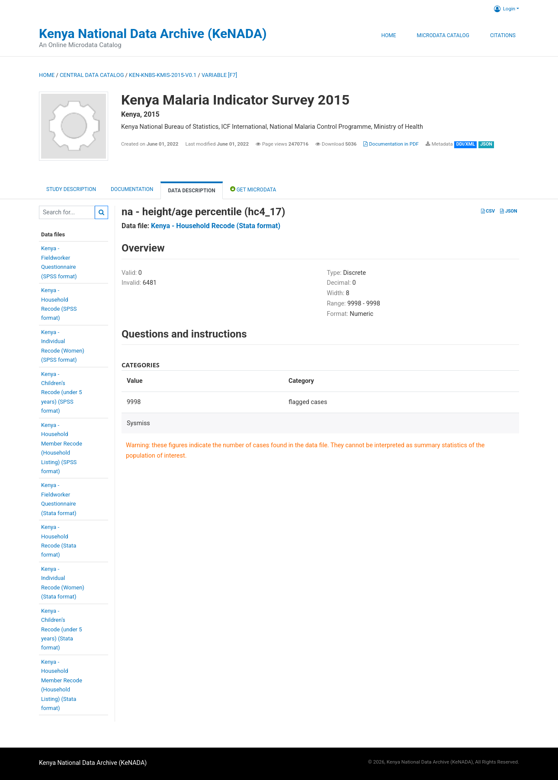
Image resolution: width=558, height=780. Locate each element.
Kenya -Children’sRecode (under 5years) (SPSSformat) (61, 392)
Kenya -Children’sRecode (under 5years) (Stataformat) (61, 629)
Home (388, 35)
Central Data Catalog (92, 75)
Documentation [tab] (132, 189)
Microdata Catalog (443, 35)
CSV (488, 211)
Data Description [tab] (191, 191)
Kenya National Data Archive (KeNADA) (153, 33)
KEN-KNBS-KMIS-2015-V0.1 (162, 75)
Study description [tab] (71, 189)
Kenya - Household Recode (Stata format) (215, 226)
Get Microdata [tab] (253, 189)
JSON (508, 211)
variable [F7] (219, 75)
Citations (503, 35)
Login (504, 9)
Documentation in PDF (391, 144)
